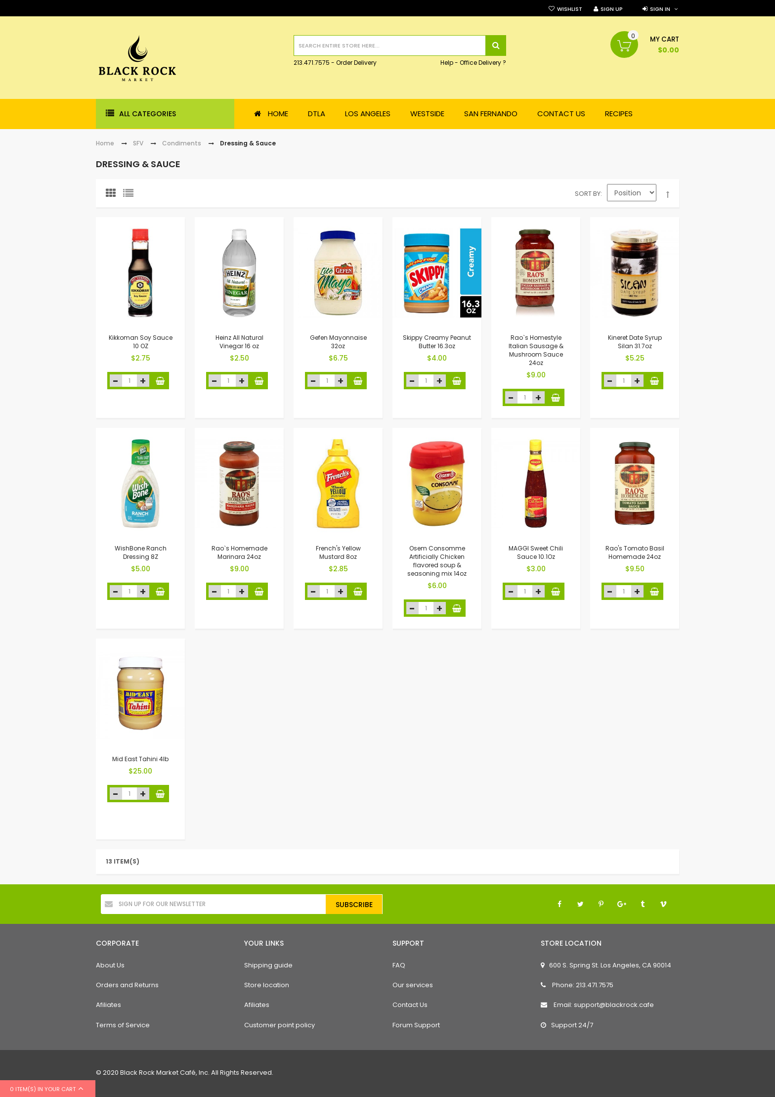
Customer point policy (279, 1025)
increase (143, 380)
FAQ (398, 965)
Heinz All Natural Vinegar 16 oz (239, 341)
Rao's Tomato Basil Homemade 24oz (634, 552)
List (130, 195)
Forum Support (416, 1025)
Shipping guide (268, 965)
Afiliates (108, 1004)
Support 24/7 (567, 1025)
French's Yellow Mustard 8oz (338, 552)
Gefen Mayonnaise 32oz (338, 341)
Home (105, 143)
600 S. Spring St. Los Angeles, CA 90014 (606, 965)
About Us (110, 965)
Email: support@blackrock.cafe (597, 1004)
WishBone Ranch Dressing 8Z (141, 552)
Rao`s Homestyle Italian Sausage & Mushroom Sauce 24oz (536, 349)
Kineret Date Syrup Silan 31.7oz (635, 341)
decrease (116, 380)
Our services (412, 985)
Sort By (588, 193)
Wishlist (569, 9)
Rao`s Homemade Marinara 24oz (239, 552)
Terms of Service (123, 1025)
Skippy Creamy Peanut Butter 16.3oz (437, 341)
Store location (266, 985)
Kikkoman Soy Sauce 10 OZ (140, 341)
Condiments (181, 143)
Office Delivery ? (483, 63)
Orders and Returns (127, 985)
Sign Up (612, 9)
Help (446, 63)
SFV (138, 143)
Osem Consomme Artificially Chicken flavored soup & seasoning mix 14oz (437, 560)
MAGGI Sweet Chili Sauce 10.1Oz (536, 552)
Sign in (660, 9)
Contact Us (410, 1004)
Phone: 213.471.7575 (577, 985)
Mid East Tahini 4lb (140, 759)
